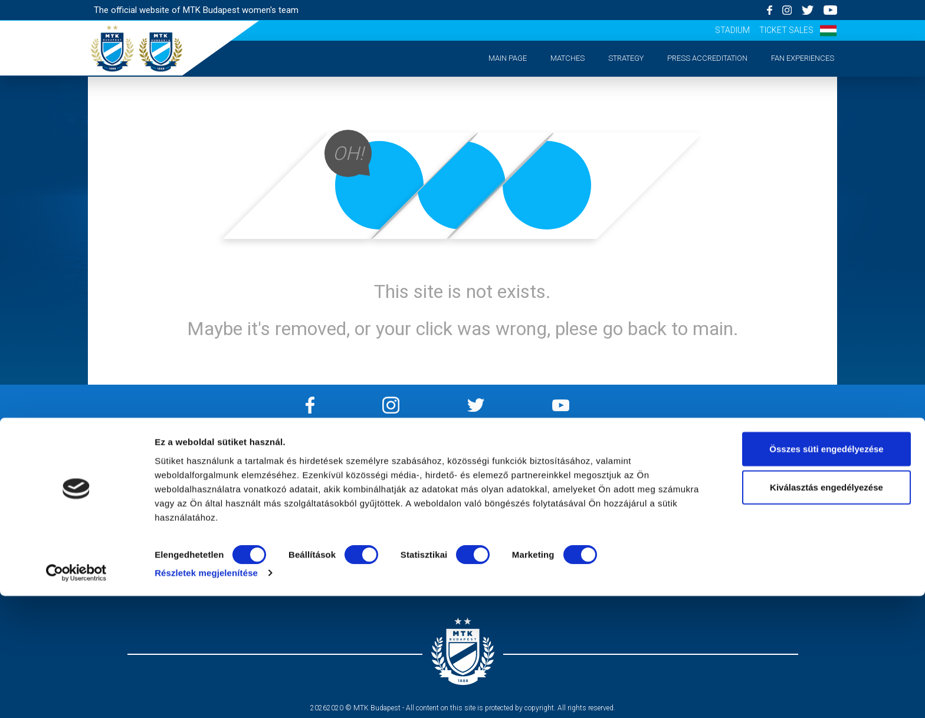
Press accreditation (707, 58)
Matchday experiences (175, 526)
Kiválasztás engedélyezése (826, 609)
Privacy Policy (366, 480)
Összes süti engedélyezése (826, 570)
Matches (567, 58)
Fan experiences (802, 58)
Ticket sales (786, 30)
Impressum (367, 465)
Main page (507, 58)
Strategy (626, 58)
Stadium (732, 30)
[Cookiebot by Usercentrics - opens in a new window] (76, 695)
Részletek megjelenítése (206, 695)
